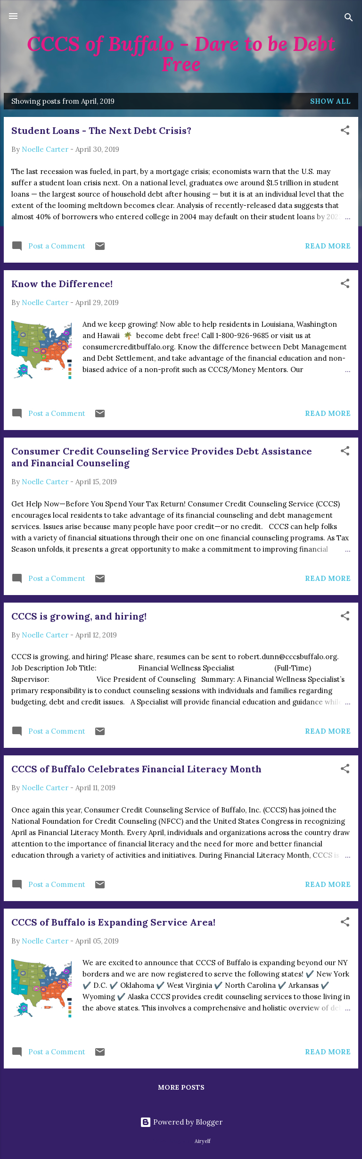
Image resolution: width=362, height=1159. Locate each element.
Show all (330, 101)
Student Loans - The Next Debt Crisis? (101, 130)
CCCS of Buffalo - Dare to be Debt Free (181, 54)
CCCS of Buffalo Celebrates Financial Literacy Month (136, 769)
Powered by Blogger (181, 1122)
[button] (345, 131)
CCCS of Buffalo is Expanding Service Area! (113, 922)
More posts (181, 1087)
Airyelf (202, 1141)
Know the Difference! (62, 284)
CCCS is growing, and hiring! (79, 616)
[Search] (348, 19)
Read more (328, 245)
